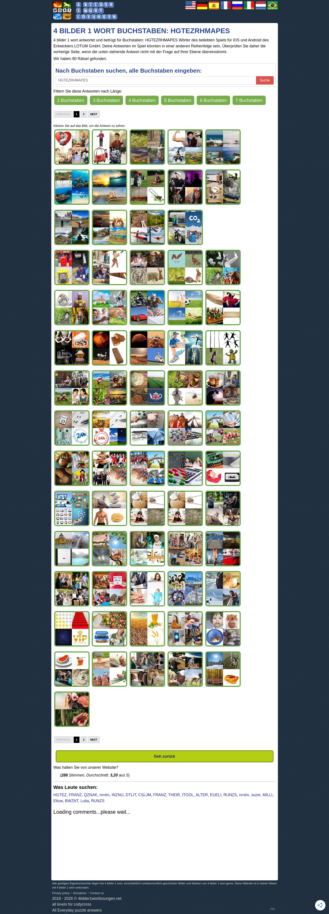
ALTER (202, 795)
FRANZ (75, 795)
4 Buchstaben (142, 100)
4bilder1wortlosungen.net (99, 898)
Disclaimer (80, 893)
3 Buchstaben (106, 100)
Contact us (97, 893)
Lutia (85, 801)
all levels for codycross (71, 904)
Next (93, 114)
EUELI (215, 795)
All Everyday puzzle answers (77, 910)
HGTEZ (60, 795)
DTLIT (131, 795)
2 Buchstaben (70, 100)
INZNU (117, 795)
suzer (255, 795)
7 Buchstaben (249, 100)
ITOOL (188, 795)
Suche (265, 80)
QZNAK (90, 795)
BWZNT (71, 801)
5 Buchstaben (177, 100)
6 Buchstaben (213, 100)
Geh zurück (164, 756)
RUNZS (230, 795)
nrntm (105, 795)
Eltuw (58, 801)
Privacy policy (61, 893)
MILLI (267, 795)
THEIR (174, 795)
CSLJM (144, 795)
